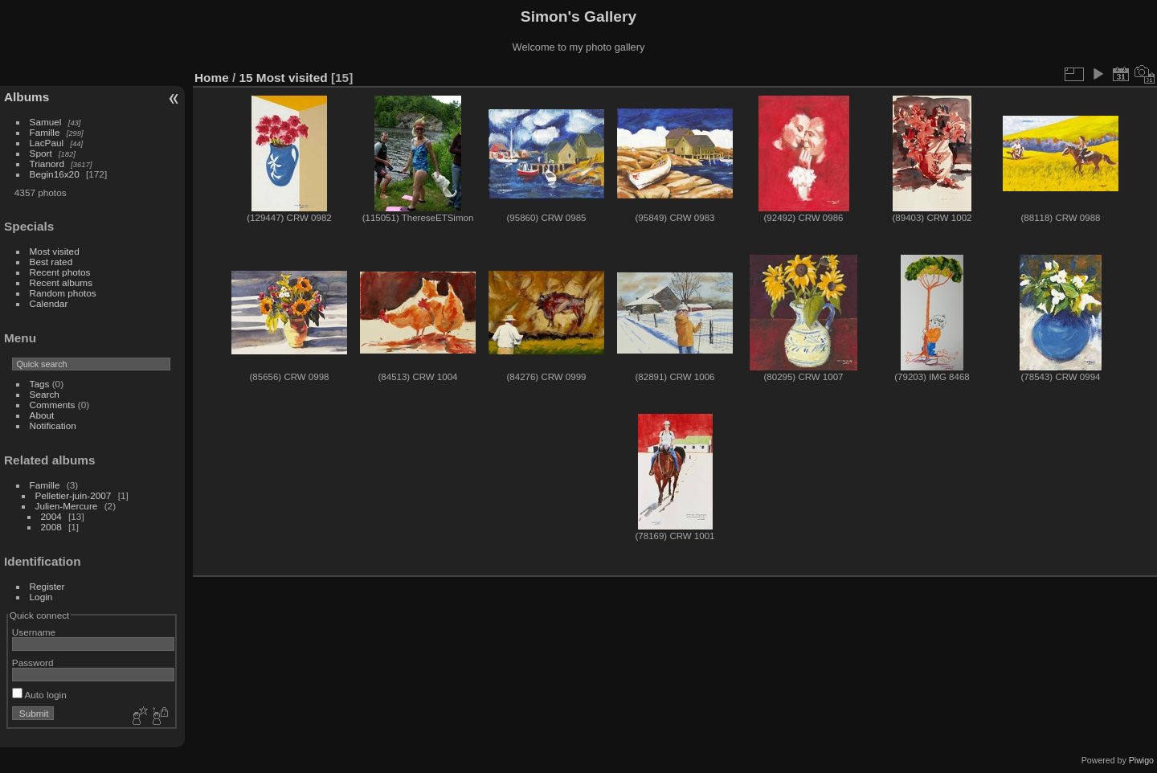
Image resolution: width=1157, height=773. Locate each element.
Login (41, 596)
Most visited (55, 251)
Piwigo (1141, 760)
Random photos (63, 293)
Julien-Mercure (66, 506)
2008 (51, 526)
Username (33, 632)
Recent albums (61, 282)
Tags (40, 383)
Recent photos (60, 272)
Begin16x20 (55, 174)
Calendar (49, 303)
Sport (41, 153)
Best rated (51, 261)
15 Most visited (283, 77)
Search (44, 394)
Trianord (47, 163)
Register (47, 586)
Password (33, 662)
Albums (26, 97)
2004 (51, 516)
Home (211, 77)
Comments (53, 404)
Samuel (46, 122)
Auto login (39, 694)
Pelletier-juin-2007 (73, 495)
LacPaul (47, 142)
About (42, 415)
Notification (53, 425)
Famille (45, 132)
